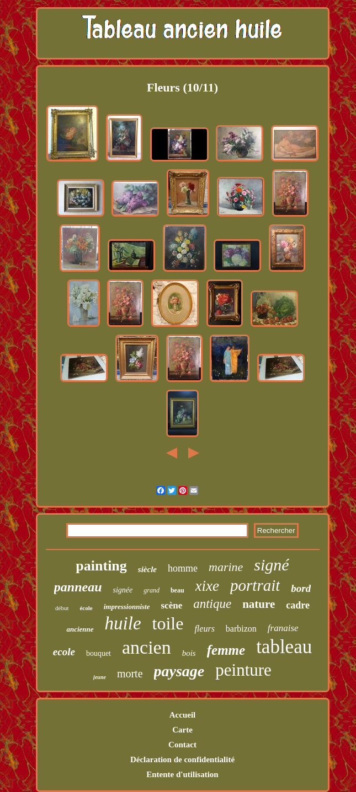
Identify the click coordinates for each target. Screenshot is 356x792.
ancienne (79, 629)
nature (258, 604)
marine (226, 567)
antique (212, 604)
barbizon (241, 628)
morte (130, 673)
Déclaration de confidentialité (182, 759)
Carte (182, 729)
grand (152, 590)
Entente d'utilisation (182, 774)
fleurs (204, 628)
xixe (207, 586)
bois (189, 653)
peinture (243, 670)
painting (101, 566)
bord (301, 588)
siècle (147, 569)
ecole (64, 652)
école (85, 608)
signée (122, 590)
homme (183, 568)
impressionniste (127, 606)
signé (271, 565)
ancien (146, 647)
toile (168, 623)
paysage (179, 671)
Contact (182, 744)
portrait (255, 585)
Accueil (182, 714)
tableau (284, 647)
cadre (298, 605)
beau (177, 590)
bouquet (98, 653)
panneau (78, 587)
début (61, 608)
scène (171, 605)
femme (226, 650)
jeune (99, 677)
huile (123, 623)
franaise (283, 628)
